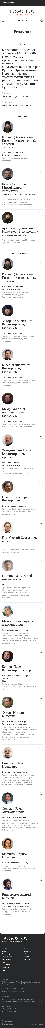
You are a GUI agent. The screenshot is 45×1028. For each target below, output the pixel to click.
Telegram (27, 949)
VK (25, 952)
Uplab (41, 1024)
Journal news (7, 958)
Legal (4, 969)
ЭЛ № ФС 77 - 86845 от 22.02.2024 (15, 991)
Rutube (26, 955)
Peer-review (6, 961)
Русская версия (8, 1021)
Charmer (33, 1024)
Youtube (27, 958)
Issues (4, 949)
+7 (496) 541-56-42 (9, 1008)
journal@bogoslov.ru (9, 1011)
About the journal (8, 952)
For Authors (6, 964)
